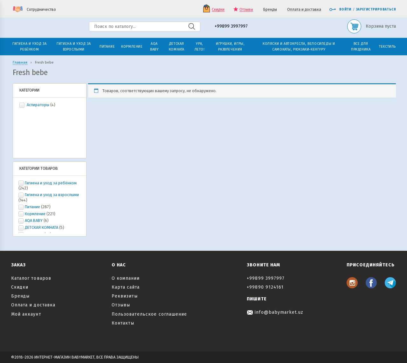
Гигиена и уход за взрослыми (52, 194)
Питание (32, 206)
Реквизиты (125, 296)
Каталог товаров (31, 278)
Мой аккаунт (26, 314)
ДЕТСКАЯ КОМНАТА (41, 227)
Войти (340, 9)
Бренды (270, 10)
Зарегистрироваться (376, 9)
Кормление (35, 213)
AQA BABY (34, 220)
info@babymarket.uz (275, 312)
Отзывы (246, 10)
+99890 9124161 (265, 287)
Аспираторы (38, 104)
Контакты (123, 323)
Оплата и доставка (304, 10)
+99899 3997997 (231, 26)
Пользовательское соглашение (149, 314)
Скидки (218, 10)
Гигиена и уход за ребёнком (51, 183)
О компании (126, 278)
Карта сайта (126, 287)
